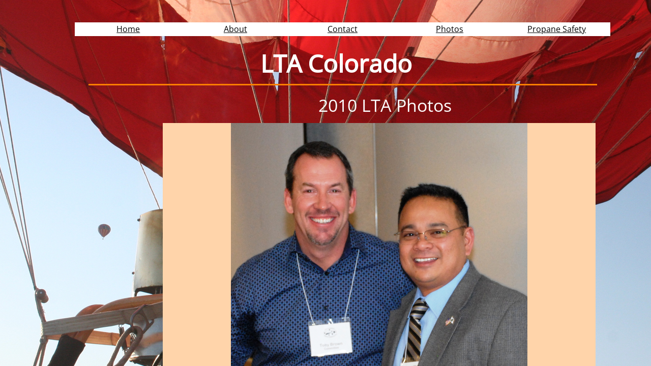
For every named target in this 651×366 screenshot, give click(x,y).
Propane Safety (556, 29)
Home (128, 29)
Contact (343, 29)
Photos (449, 29)
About (235, 29)
